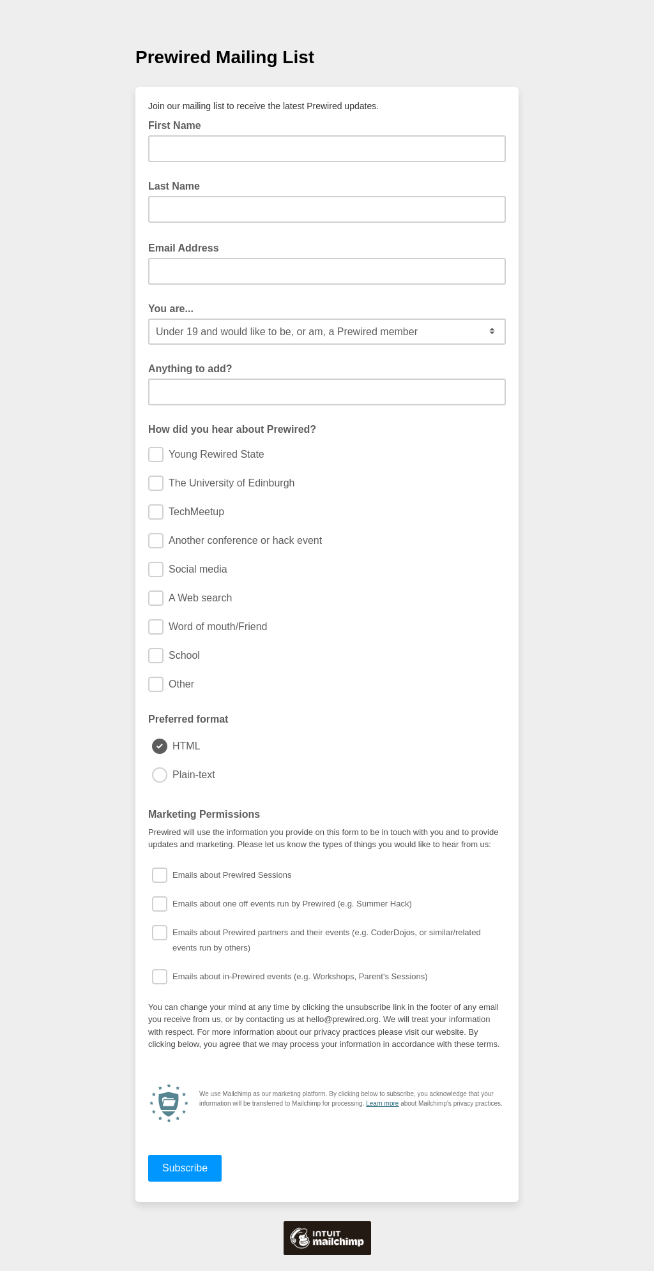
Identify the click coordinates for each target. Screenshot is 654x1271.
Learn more (382, 1103)
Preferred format (188, 719)
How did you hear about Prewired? (232, 429)
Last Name (174, 186)
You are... (171, 308)
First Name (174, 125)
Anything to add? (190, 368)
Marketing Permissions (204, 814)
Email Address (187, 247)
